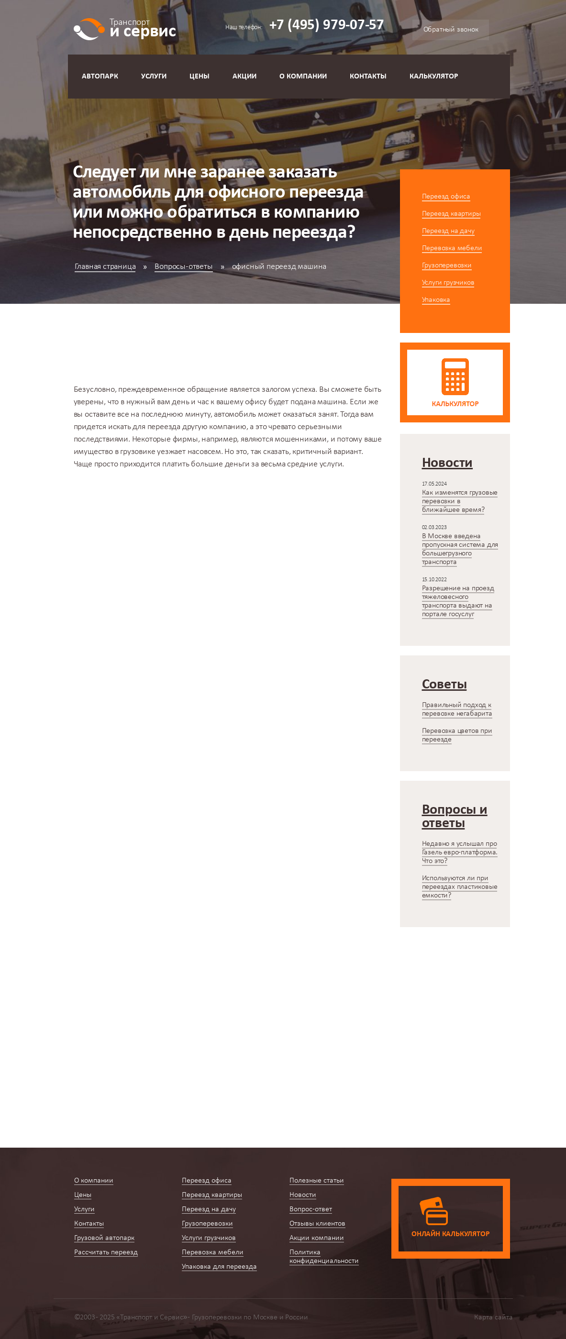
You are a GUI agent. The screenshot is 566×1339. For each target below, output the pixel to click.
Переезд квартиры (451, 214)
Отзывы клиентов (317, 1224)
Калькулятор (434, 76)
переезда (163, 427)
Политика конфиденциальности (324, 1257)
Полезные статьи (316, 1180)
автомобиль (235, 414)
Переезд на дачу (448, 231)
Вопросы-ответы (183, 266)
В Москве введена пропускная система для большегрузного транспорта (460, 549)
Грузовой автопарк (104, 1238)
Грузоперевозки (447, 265)
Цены (199, 76)
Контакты (368, 76)
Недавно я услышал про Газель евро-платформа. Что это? (460, 852)
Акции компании (316, 1238)
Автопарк (100, 76)
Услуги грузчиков (448, 283)
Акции (244, 76)
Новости (302, 1195)
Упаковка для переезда (219, 1267)
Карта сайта (493, 1317)
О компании (303, 76)
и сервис (143, 27)
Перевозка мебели (452, 248)
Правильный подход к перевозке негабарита (457, 709)
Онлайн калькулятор (450, 1234)
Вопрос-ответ (310, 1209)
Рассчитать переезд (106, 1252)
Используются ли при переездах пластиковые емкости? (460, 886)
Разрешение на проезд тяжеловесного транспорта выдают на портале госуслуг (458, 601)
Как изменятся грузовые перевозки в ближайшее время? (460, 501)
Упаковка (436, 300)
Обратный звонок (450, 29)
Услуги (153, 76)
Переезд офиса (446, 196)
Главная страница (105, 266)
